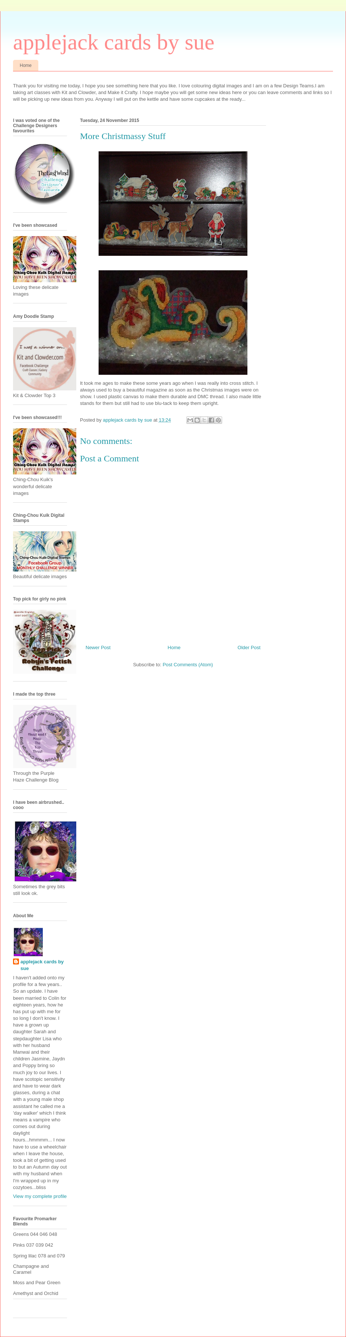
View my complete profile (40, 1196)
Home (26, 65)
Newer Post (98, 647)
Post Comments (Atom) (188, 664)
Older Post (249, 647)
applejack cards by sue (113, 42)
